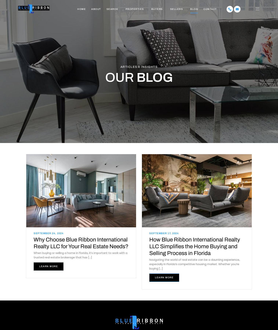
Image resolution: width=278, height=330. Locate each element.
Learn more (48, 266)
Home (81, 9)
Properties (135, 9)
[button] (113, 9)
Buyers (157, 9)
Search (112, 9)
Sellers (176, 9)
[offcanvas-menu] (257, 9)
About (96, 9)
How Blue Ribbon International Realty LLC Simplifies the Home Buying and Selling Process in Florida (194, 246)
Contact (210, 9)
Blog (194, 9)
